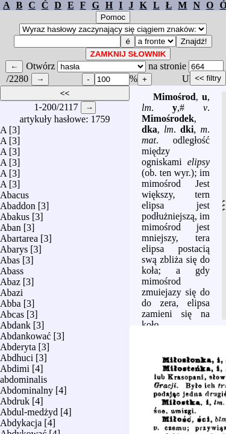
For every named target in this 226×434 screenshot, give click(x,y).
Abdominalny (26, 387)
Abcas (12, 311)
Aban (10, 224)
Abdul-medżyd (29, 409)
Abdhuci (16, 355)
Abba (10, 300)
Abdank (15, 322)
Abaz (10, 279)
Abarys (14, 246)
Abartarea (19, 235)
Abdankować (25, 333)
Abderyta (18, 344)
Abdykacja (21, 420)
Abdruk (15, 398)
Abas (10, 257)
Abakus (15, 214)
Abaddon (18, 203)
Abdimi (15, 365)
